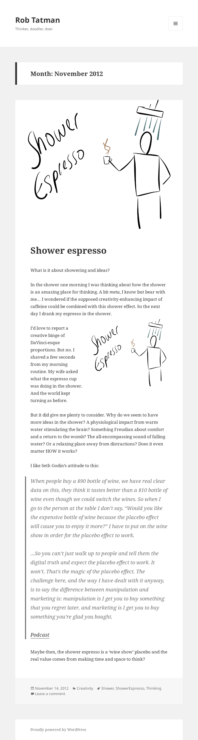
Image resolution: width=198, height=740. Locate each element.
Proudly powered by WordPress (58, 729)
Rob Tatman (37, 20)
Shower (107, 688)
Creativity (85, 688)
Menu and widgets (176, 30)
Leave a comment (50, 693)
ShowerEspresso (130, 688)
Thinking (153, 688)
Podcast (39, 634)
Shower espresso (68, 250)
